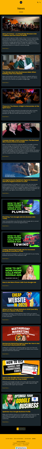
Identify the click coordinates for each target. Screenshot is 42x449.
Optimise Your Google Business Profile (16, 412)
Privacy (19, 444)
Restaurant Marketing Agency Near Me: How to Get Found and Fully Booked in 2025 (21, 344)
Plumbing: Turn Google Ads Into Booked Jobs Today (18, 217)
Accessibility (26, 444)
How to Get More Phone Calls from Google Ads (19, 282)
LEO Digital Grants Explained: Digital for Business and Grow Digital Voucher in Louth (20, 180)
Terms (14, 444)
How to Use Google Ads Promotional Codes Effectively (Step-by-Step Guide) (18, 378)
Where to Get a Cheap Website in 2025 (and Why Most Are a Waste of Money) (20, 310)
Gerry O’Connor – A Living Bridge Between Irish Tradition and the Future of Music (19, 34)
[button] (1, 2)
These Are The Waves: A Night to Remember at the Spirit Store (20, 107)
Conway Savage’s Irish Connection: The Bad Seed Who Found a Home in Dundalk (20, 141)
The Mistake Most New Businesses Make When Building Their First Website (19, 73)
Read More (5, 48)
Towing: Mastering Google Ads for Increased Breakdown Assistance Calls (18, 250)
